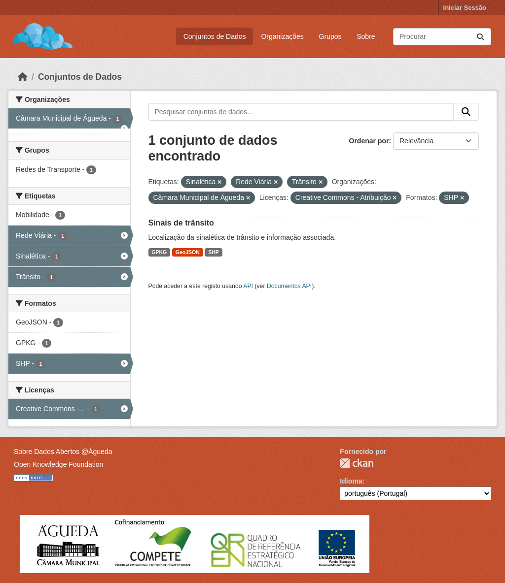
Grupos (330, 36)
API (248, 286)
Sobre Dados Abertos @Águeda (63, 451)
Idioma (351, 481)
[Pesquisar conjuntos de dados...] (442, 36)
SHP (213, 252)
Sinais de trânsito (181, 223)
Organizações (282, 36)
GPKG (159, 252)
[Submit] (480, 36)
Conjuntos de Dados (214, 36)
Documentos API (289, 286)
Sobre (366, 36)
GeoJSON (188, 252)
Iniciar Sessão (464, 7)
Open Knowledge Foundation (58, 464)
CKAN (356, 463)
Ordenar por (369, 141)
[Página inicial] (23, 77)
